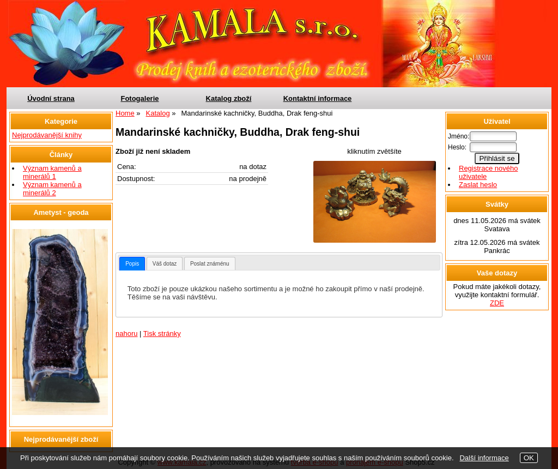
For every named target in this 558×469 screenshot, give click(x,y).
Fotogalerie (139, 98)
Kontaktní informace (317, 98)
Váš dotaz (165, 264)
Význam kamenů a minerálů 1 (52, 172)
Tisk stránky (162, 333)
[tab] (132, 263)
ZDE (497, 303)
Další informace (483, 458)
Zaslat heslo (478, 185)
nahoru (126, 333)
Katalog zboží (229, 98)
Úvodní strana (51, 98)
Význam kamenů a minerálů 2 (52, 189)
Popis (132, 264)
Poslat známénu (209, 264)
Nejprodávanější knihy (47, 135)
